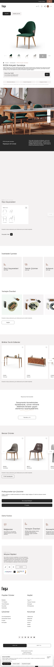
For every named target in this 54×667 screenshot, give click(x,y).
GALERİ (6, 13)
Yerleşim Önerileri (31, 602)
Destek (29, 626)
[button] (47, 55)
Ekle (47, 74)
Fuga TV (29, 600)
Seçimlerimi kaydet (26, 663)
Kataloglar (29, 604)
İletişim (28, 624)
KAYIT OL (39, 645)
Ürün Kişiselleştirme (6, 616)
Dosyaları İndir (7, 234)
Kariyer (29, 622)
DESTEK (21, 567)
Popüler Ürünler (41, 1)
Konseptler (4, 622)
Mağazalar (29, 618)
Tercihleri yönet (49, 657)
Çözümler (5, 612)
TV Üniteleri (4, 602)
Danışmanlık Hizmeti (6, 618)
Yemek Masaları (5, 604)
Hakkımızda (30, 616)
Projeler (27, 505)
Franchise (29, 620)
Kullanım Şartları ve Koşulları (27, 650)
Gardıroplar (4, 607)
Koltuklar (4, 600)
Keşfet (8, 322)
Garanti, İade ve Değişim (27, 653)
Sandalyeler (13, 62)
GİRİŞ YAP (15, 645)
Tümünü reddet (16, 663)
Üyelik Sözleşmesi (27, 652)
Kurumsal (27, 500)
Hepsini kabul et (6, 663)
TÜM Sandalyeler (8, 476)
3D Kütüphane (30, 606)
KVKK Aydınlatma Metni (7, 661)
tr (49, 1)
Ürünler (7, 62)
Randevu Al (27, 417)
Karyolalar (4, 606)
